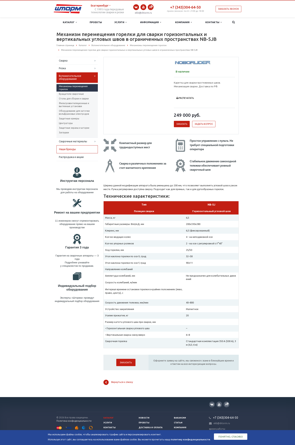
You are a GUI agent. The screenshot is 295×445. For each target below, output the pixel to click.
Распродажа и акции (71, 157)
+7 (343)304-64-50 (185, 7)
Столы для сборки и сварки (74, 98)
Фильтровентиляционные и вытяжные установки (74, 104)
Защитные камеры (69, 118)
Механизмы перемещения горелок (73, 87)
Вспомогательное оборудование (70, 77)
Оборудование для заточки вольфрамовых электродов (74, 112)
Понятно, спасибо (230, 436)
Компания (183, 22)
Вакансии (180, 418)
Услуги (120, 22)
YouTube (143, 7)
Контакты (213, 22)
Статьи (178, 423)
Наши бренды (67, 149)
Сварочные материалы (73, 141)
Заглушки (64, 132)
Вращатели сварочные (71, 94)
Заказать (181, 124)
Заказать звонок (228, 9)
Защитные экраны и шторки (74, 128)
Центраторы (66, 123)
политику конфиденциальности (190, 439)
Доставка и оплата (151, 427)
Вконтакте (136, 7)
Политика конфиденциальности (74, 421)
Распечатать (185, 98)
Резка (62, 68)
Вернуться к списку (118, 382)
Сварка (63, 60)
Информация (150, 22)
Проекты (96, 22)
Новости (144, 418)
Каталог (70, 22)
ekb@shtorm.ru (143, 12)
